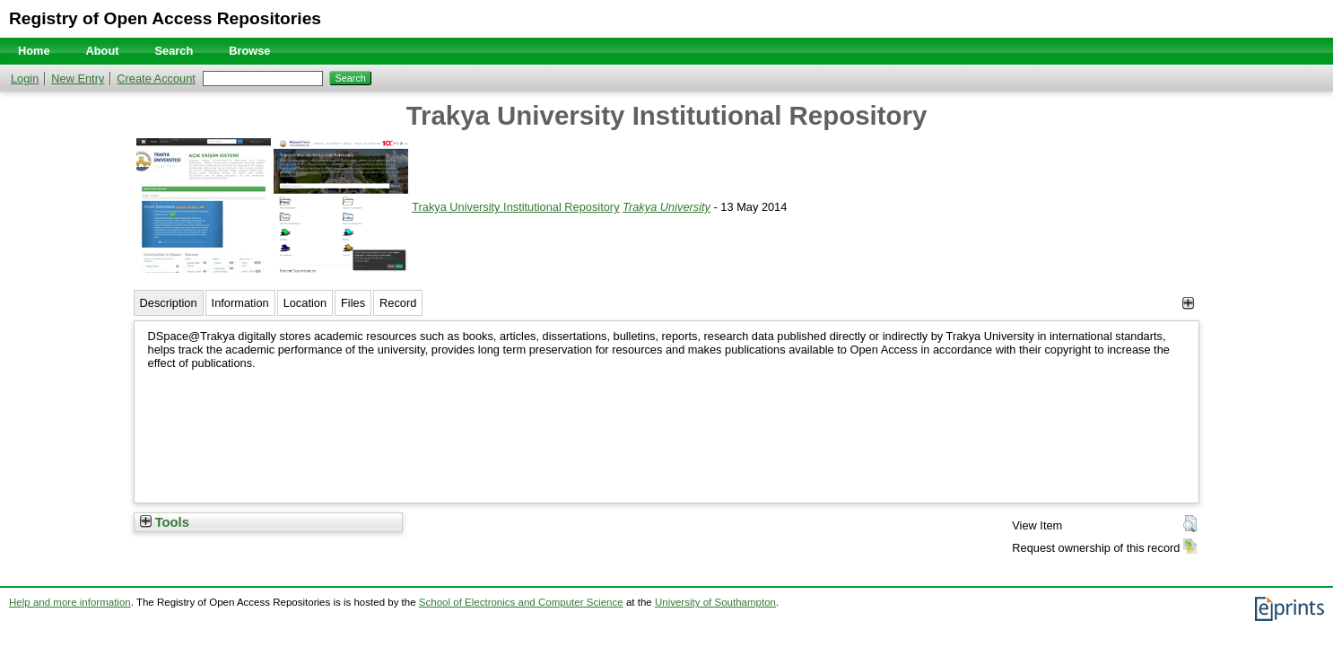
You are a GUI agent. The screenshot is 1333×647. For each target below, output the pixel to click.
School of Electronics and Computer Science (521, 602)
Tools (164, 522)
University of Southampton (715, 602)
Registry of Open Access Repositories (165, 18)
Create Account (156, 78)
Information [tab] (240, 303)
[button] (1190, 524)
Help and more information (70, 602)
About (102, 50)
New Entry (77, 78)
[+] (1188, 303)
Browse (249, 50)
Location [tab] (305, 303)
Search (174, 50)
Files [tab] (353, 303)
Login (25, 78)
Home (34, 50)
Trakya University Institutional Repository (515, 207)
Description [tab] (168, 303)
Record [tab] (397, 303)
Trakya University (666, 207)
